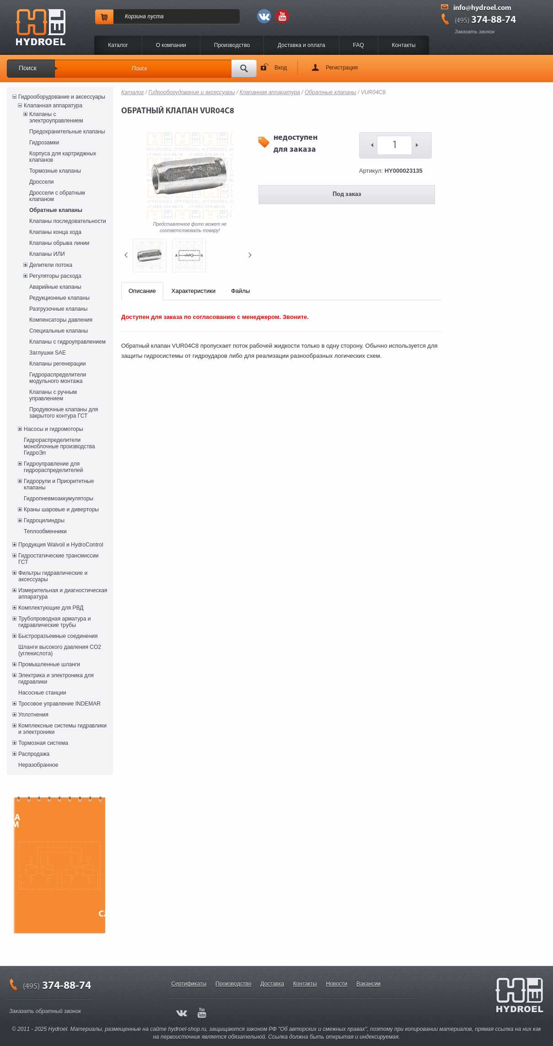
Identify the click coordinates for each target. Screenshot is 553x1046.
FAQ (358, 45)
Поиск (28, 68)
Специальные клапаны (58, 331)
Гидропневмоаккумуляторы (58, 498)
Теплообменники (45, 531)
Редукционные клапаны (59, 298)
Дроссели (41, 182)
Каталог (118, 45)
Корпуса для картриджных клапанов (62, 156)
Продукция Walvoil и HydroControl (60, 545)
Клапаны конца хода (55, 232)
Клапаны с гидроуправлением (67, 342)
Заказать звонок (474, 31)
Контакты (404, 45)
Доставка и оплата (301, 45)
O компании (171, 45)
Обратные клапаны (55, 210)
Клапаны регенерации (57, 364)
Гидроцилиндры (44, 520)
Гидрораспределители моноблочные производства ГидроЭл (59, 446)
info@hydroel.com (482, 8)
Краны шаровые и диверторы (61, 509)
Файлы (240, 290)
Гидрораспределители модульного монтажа (57, 378)
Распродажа (33, 754)
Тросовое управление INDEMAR (59, 704)
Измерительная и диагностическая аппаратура (62, 593)
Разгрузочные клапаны (58, 309)
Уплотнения (33, 714)
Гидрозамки (44, 142)
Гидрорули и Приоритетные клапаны (59, 484)
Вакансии (368, 984)
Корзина (135, 16)
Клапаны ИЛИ (47, 254)
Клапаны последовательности (67, 221)
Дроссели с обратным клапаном (57, 196)
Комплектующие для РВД (50, 608)
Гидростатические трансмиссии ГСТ (58, 558)
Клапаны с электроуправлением (56, 117)
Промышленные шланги (49, 664)
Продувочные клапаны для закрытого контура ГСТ (63, 412)
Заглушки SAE (47, 353)
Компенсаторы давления (60, 320)
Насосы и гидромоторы (53, 429)
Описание (142, 290)
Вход (280, 67)
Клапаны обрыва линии (59, 243)
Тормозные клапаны (55, 171)
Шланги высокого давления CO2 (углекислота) (59, 650)
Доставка (272, 984)
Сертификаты (189, 984)
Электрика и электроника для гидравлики (56, 678)
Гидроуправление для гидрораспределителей (53, 467)
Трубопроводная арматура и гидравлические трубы (54, 622)
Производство (232, 45)
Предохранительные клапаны (67, 131)
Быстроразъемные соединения (58, 636)
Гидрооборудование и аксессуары (61, 97)
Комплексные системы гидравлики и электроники (62, 728)
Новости (336, 984)
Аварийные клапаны (55, 287)
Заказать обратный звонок (45, 1011)
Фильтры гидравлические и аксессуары (52, 576)
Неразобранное (38, 765)
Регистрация (342, 67)
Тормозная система (43, 743)
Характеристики (193, 290)
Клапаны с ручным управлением (53, 395)
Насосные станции (42, 693)
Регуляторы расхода (55, 276)
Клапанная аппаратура (53, 105)
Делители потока (50, 265)
